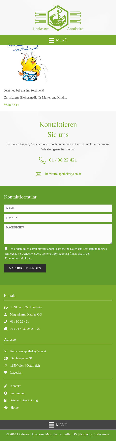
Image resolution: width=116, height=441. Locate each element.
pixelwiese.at (101, 434)
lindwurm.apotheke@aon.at (63, 174)
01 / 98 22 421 (63, 159)
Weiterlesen (11, 104)
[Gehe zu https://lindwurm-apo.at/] (58, 17)
